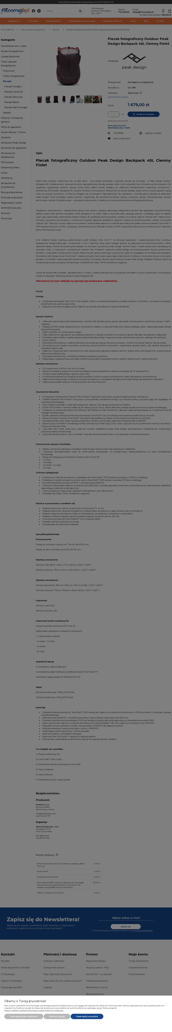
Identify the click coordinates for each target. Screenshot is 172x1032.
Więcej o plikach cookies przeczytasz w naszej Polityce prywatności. (34, 1010)
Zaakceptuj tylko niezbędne (24, 1016)
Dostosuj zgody (57, 1016)
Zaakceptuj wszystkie (87, 1016)
